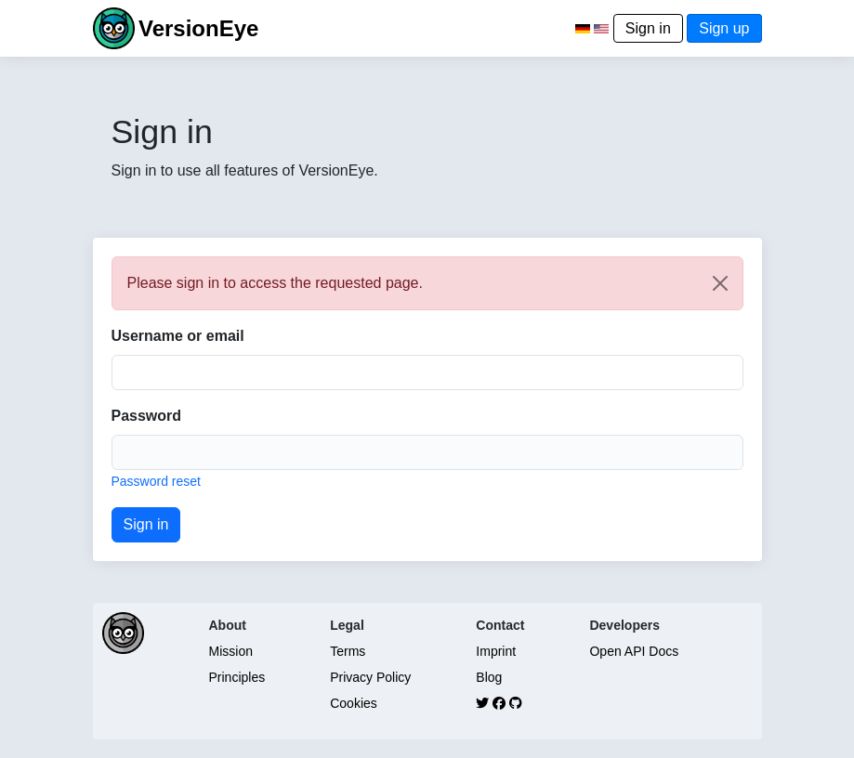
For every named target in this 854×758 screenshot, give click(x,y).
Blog (489, 677)
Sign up (724, 28)
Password (147, 416)
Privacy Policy (370, 677)
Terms (347, 651)
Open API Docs (633, 651)
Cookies (353, 703)
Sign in (648, 28)
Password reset (156, 481)
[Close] (720, 283)
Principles (237, 677)
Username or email (178, 336)
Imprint (496, 651)
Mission (231, 651)
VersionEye (198, 28)
